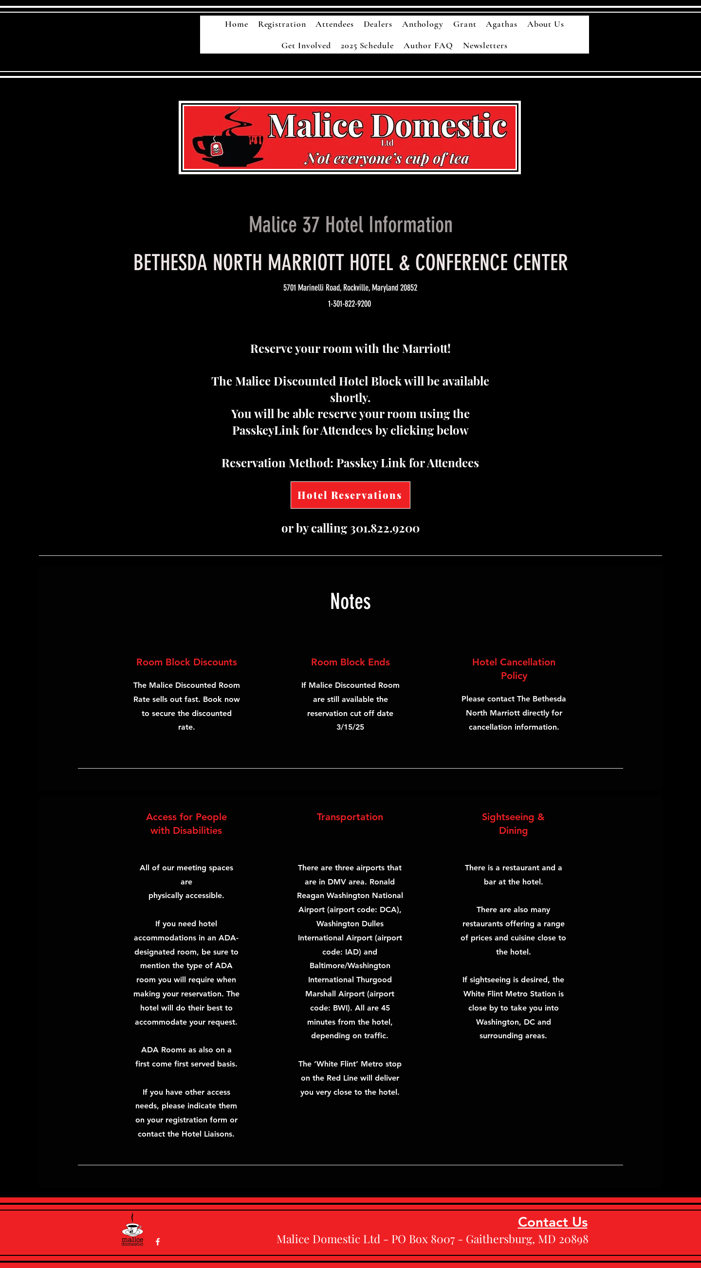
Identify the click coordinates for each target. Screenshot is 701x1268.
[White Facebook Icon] (158, 1242)
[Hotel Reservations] (350, 495)
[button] (501, 24)
